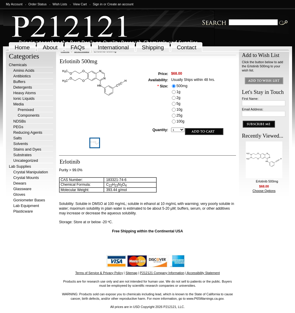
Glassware (22, 189)
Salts (17, 138)
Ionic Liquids (24, 98)
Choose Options (264, 191)
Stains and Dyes (27, 149)
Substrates (22, 155)
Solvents (20, 143)
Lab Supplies (20, 166)
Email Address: (252, 109)
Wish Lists (60, 4)
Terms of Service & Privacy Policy (99, 273)
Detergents (22, 87)
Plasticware (23, 211)
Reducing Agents (27, 132)
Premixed (26, 109)
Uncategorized (25, 160)
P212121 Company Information (162, 273)
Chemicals (18, 65)
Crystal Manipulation (30, 172)
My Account (14, 4)
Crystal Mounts (26, 177)
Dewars (19, 183)
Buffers (19, 81)
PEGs (18, 127)
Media (18, 104)
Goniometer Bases (29, 200)
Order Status (37, 4)
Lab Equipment (26, 205)
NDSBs (19, 121)
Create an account (120, 4)
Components (29, 115)
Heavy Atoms (24, 93)
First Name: (250, 98)
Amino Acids (24, 70)
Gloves (19, 194)
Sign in (97, 4)
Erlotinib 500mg (267, 181)
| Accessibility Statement (202, 273)
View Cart (80, 4)
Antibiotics (22, 76)
